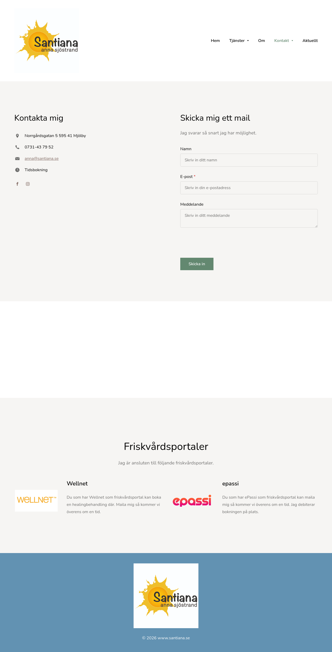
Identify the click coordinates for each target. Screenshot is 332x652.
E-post (186, 177)
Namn (185, 149)
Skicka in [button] (197, 264)
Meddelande (192, 204)
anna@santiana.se (42, 158)
